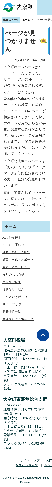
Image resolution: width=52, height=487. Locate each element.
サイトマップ (30, 460)
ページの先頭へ (43, 335)
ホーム (26, 19)
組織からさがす (27, 465)
